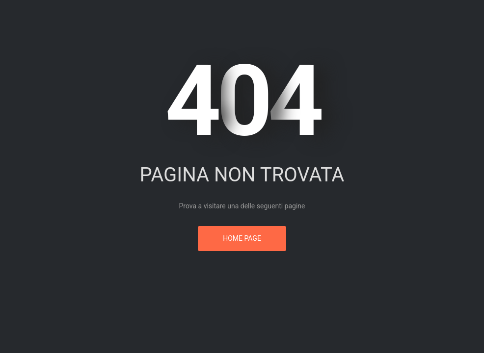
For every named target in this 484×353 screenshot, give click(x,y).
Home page (242, 238)
